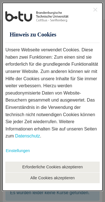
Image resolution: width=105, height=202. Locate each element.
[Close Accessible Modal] (95, 9)
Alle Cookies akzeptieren (52, 178)
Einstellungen (18, 150)
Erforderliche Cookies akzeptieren (52, 167)
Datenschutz (27, 136)
